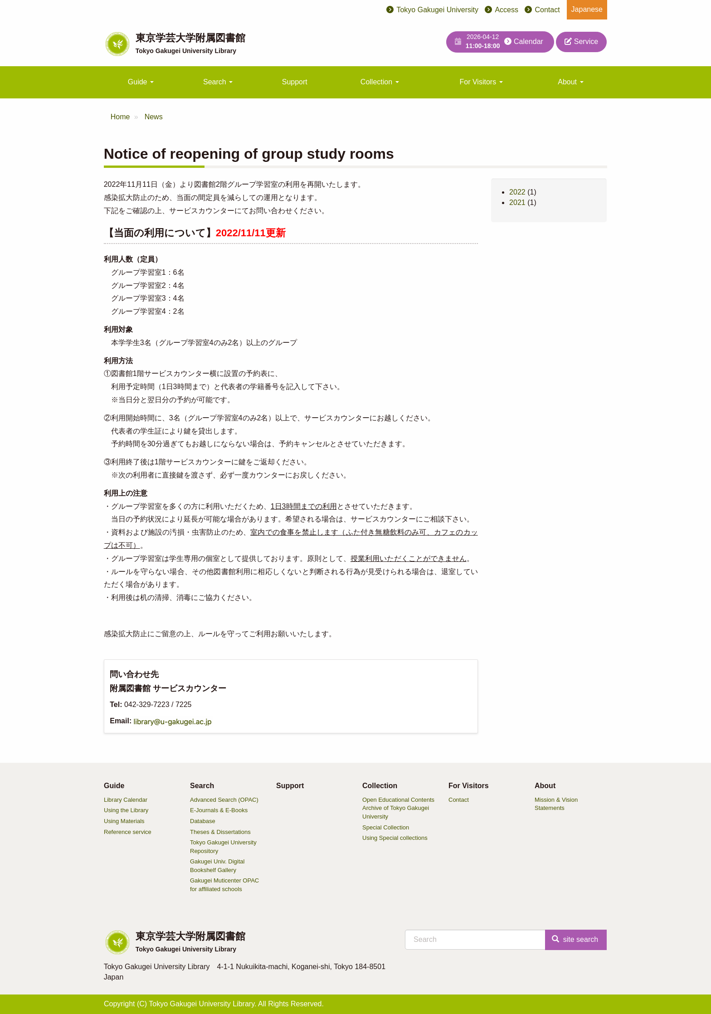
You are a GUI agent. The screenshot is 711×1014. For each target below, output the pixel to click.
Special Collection (385, 827)
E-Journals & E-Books (219, 810)
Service (581, 41)
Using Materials (124, 821)
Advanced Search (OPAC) (224, 799)
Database (202, 821)
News (154, 117)
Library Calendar (125, 799)
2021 (517, 202)
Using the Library (126, 810)
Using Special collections (395, 837)
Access (506, 10)
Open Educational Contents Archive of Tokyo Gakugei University (398, 808)
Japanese (587, 9)
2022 (517, 192)
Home (120, 117)
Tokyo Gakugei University (437, 10)
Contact (547, 10)
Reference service (127, 832)
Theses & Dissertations (220, 832)
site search (575, 939)
